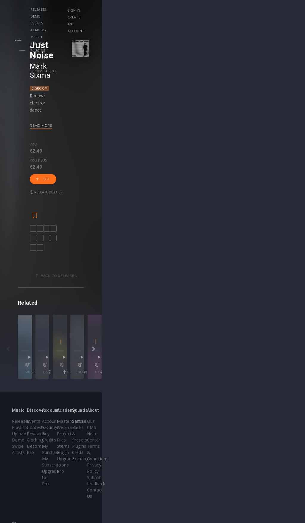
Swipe (62, 16)
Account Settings (127, 436)
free (135, 390)
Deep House (186, 374)
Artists (18, 461)
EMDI (30, 366)
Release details (127, 131)
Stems (164, 454)
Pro (45, 125)
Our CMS (265, 436)
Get (95, 131)
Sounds (175, 9)
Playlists (223, 9)
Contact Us (267, 473)
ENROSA (68, 366)
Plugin (164, 461)
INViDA (168, 366)
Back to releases (154, 258)
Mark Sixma (61, 56)
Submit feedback (273, 467)
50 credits (62, 390)
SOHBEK (203, 366)
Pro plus (68, 125)
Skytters (126, 366)
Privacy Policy (270, 461)
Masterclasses (172, 436)
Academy (130, 9)
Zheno (254, 366)
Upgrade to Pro (125, 461)
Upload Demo (26, 448)
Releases (65, 9)
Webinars (167, 442)
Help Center (268, 442)
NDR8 (109, 366)
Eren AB (184, 366)
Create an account (262, 17)
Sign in (250, 10)
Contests (70, 442)
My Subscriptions (127, 454)
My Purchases (124, 448)
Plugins (198, 9)
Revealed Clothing (79, 448)
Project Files (170, 448)
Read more (52, 106)
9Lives (45, 366)
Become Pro (73, 454)
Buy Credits (121, 442)
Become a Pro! (89, 16)
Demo (87, 9)
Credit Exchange (223, 454)
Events (107, 9)
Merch (153, 9)
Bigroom (51, 69)
